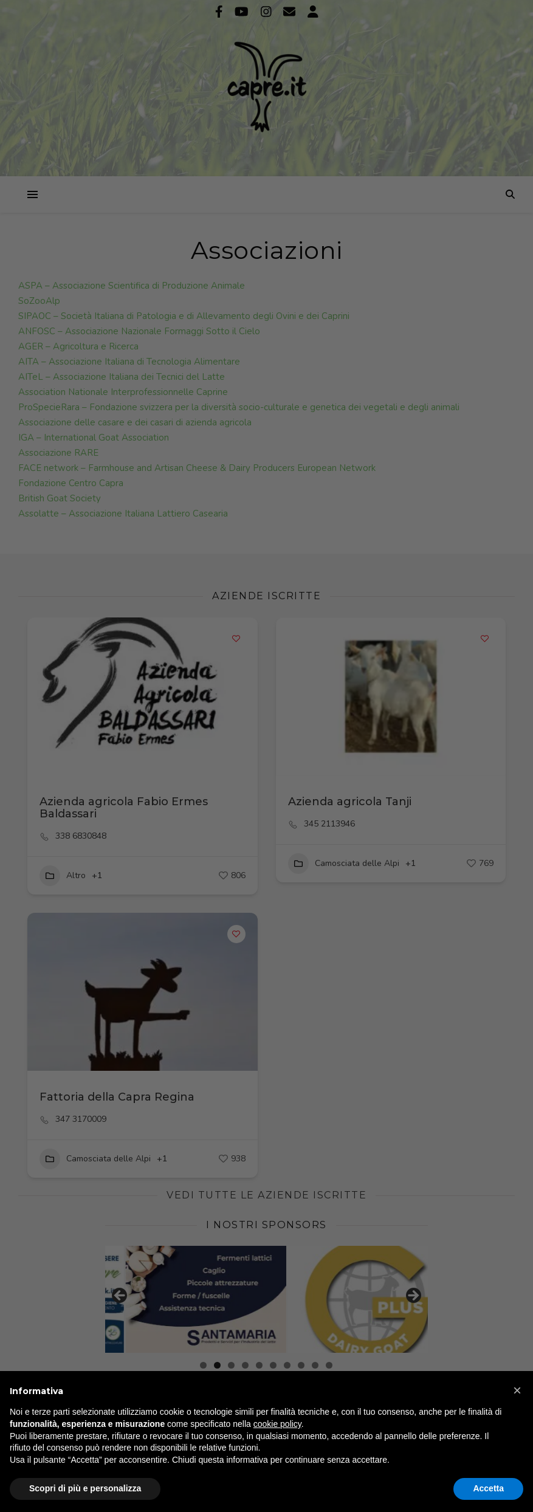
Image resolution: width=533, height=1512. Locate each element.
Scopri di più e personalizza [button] (85, 1488)
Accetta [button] (488, 1488)
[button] (517, 1390)
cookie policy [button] (277, 1424)
